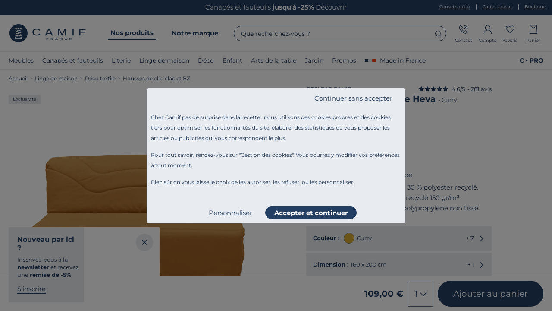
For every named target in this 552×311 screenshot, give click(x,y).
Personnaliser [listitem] (230, 213)
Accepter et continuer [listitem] (311, 213)
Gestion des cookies (266, 155)
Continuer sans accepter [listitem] (353, 98)
